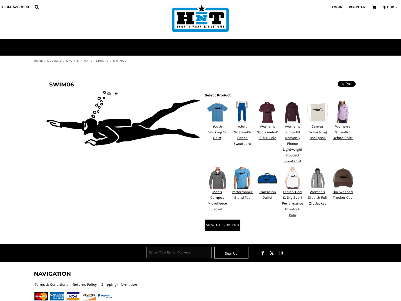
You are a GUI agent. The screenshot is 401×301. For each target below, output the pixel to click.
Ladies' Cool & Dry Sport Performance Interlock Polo (292, 203)
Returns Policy (85, 284)
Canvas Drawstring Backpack (317, 132)
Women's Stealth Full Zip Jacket (317, 198)
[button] (36, 7)
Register (357, 7)
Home (38, 61)
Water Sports (96, 61)
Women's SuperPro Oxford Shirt (343, 132)
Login (337, 7)
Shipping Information (119, 284)
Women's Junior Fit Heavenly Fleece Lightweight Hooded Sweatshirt (292, 143)
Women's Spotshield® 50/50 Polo (267, 132)
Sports (72, 61)
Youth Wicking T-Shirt (217, 132)
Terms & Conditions (51, 284)
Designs (54, 61)
